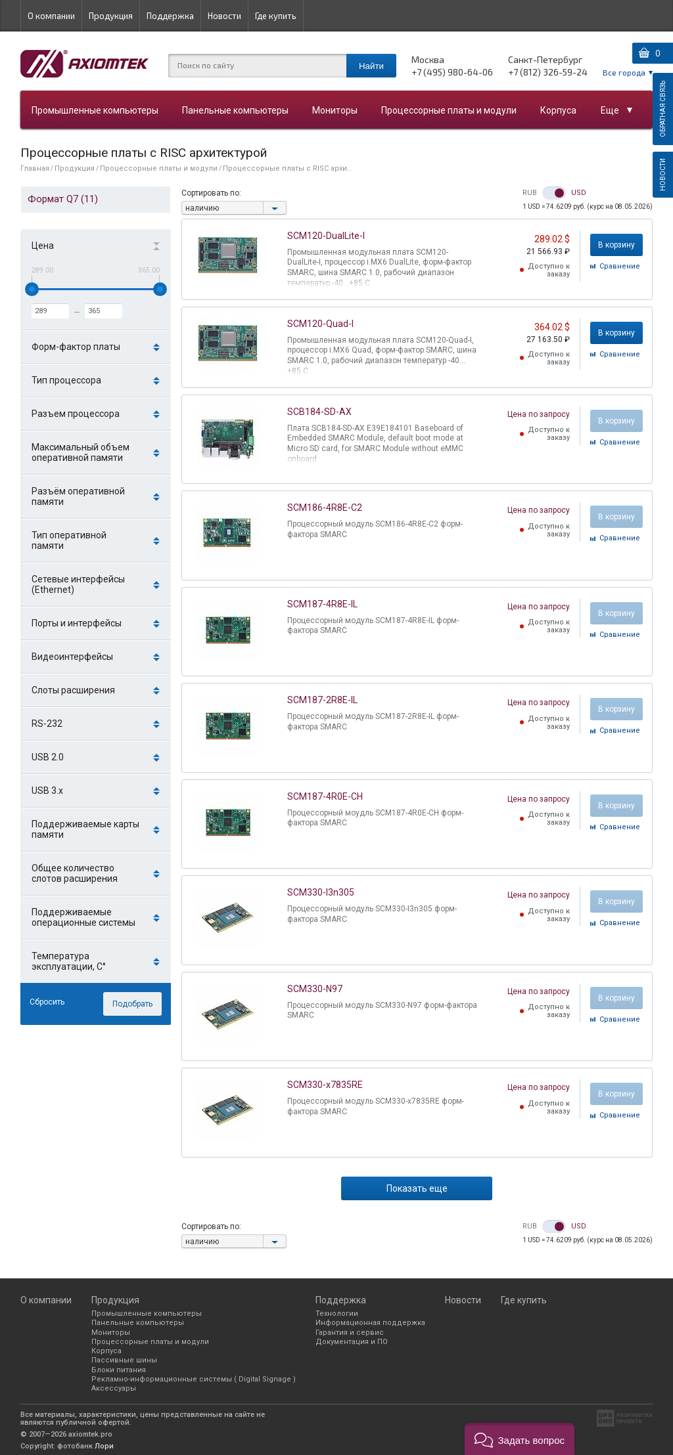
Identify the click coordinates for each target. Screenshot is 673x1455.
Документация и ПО (351, 1341)
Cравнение (619, 266)
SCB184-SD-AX (319, 411)
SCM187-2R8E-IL (322, 700)
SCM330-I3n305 (320, 892)
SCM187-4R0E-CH (325, 796)
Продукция (111, 16)
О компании (51, 16)
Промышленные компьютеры (95, 110)
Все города (624, 72)
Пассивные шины (124, 1360)
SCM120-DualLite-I (326, 235)
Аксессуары (113, 1388)
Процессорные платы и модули (449, 110)
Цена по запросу (538, 414)
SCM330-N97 (314, 989)
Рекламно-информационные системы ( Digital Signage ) (193, 1379)
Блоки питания (118, 1370)
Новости (224, 16)
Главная (34, 168)
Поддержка (170, 16)
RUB (529, 193)
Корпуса (558, 110)
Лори (104, 1446)
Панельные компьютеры (235, 110)
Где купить (275, 16)
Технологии (336, 1313)
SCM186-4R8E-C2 (324, 507)
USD (578, 193)
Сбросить (47, 1002)
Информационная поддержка (370, 1322)
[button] (519, 1439)
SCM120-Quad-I (320, 323)
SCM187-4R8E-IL (322, 604)
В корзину (616, 245)
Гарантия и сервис (349, 1332)
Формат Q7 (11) (63, 199)
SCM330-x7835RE (325, 1084)
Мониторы (335, 110)
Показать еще (417, 1188)
